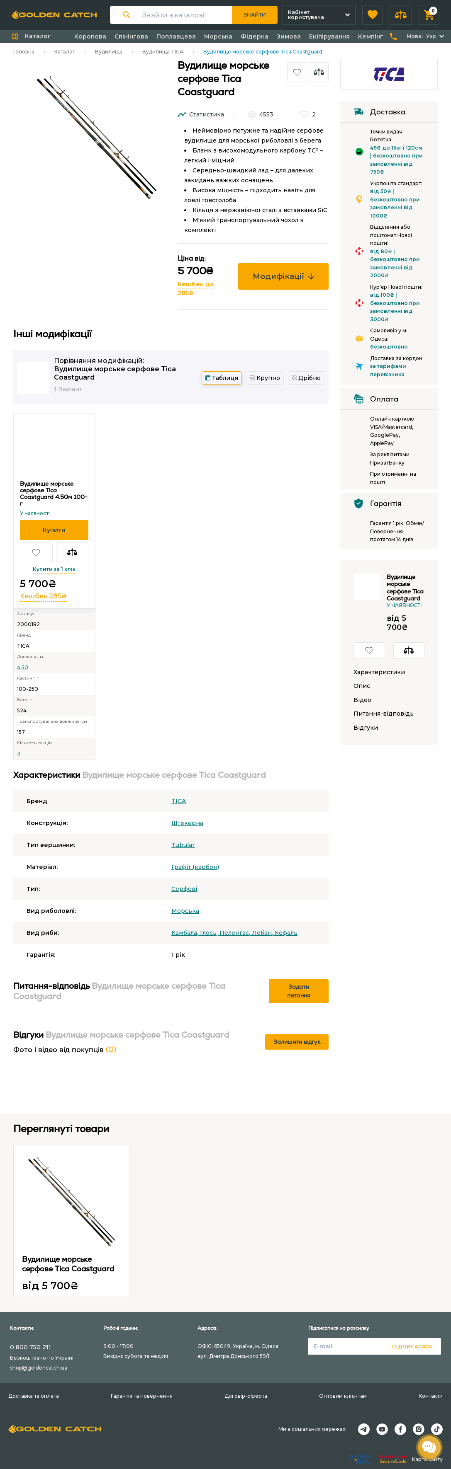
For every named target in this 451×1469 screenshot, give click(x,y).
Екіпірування (329, 36)
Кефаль (286, 933)
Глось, (209, 933)
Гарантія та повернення (142, 1396)
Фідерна (254, 36)
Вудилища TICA (162, 51)
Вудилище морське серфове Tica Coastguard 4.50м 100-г (54, 493)
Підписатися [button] (412, 1346)
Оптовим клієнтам (343, 1396)
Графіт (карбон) (195, 867)
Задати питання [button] (298, 991)
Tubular (183, 845)
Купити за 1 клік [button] (54, 569)
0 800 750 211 (30, 1347)
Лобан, (263, 933)
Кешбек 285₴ (43, 596)
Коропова (90, 36)
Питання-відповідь (383, 713)
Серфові (184, 889)
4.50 (22, 667)
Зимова (289, 36)
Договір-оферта (245, 1396)
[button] (372, 15)
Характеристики (379, 672)
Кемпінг (370, 36)
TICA (178, 801)
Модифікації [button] (283, 276)
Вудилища (108, 51)
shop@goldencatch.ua (38, 1368)
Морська (218, 36)
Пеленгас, (235, 933)
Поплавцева (176, 36)
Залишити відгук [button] (296, 1041)
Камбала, (185, 933)
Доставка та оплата (33, 1396)
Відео (362, 700)
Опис (361, 686)
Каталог (64, 51)
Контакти (431, 1396)
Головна (23, 51)
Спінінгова (131, 36)
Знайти (255, 15)
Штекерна (187, 823)
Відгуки (365, 727)
